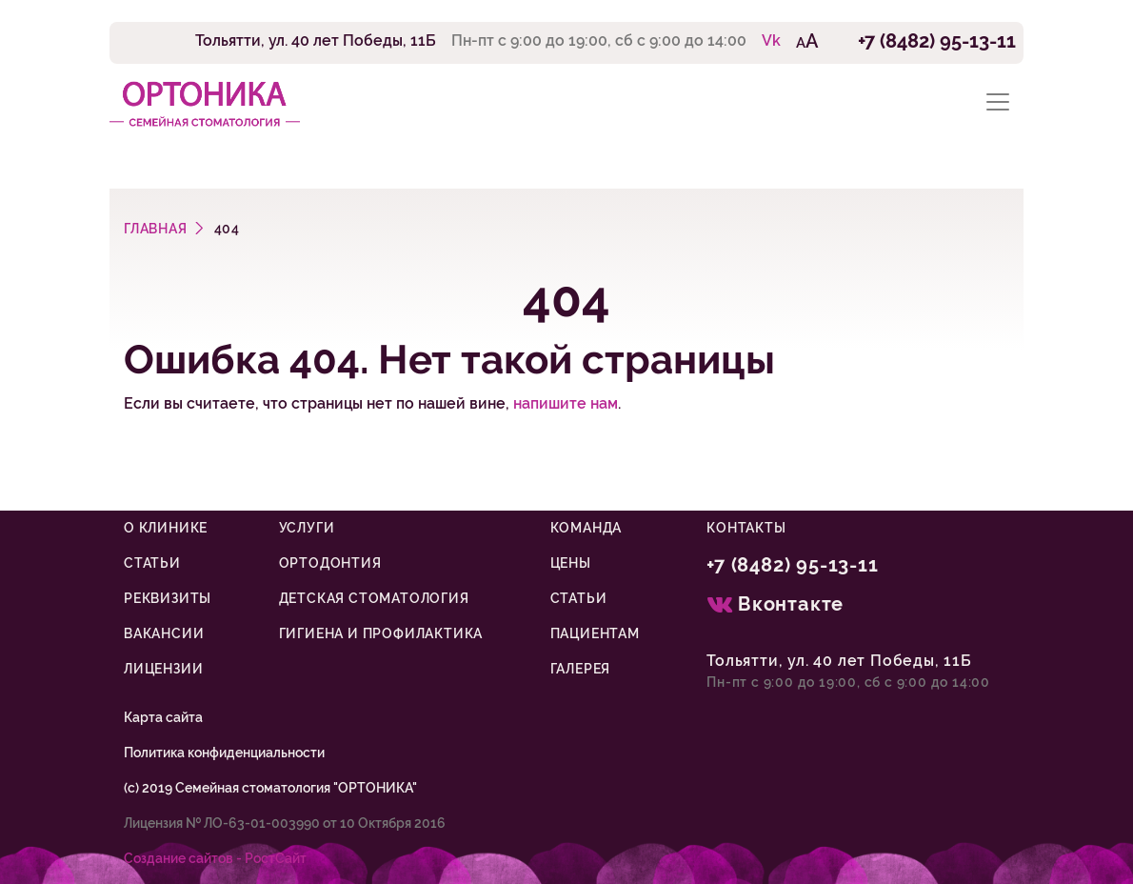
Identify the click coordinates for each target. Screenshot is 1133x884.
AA (807, 41)
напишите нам (565, 403)
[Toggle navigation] (998, 102)
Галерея (580, 668)
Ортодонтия (330, 563)
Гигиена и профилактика (381, 633)
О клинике (166, 527)
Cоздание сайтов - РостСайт (215, 858)
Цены (570, 563)
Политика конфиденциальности (224, 752)
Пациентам (595, 633)
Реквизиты (167, 598)
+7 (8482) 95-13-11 (937, 41)
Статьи (152, 563)
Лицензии (163, 668)
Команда (586, 527)
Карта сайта (163, 717)
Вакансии (164, 633)
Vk (771, 40)
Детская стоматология (374, 598)
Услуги (307, 527)
